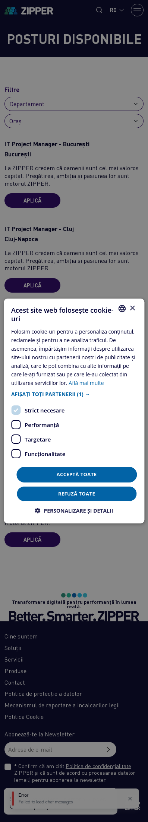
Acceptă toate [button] (77, 474)
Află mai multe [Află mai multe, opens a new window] (86, 382)
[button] (74, 394)
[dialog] (74, 411)
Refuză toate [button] (76, 493)
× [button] (132, 308)
